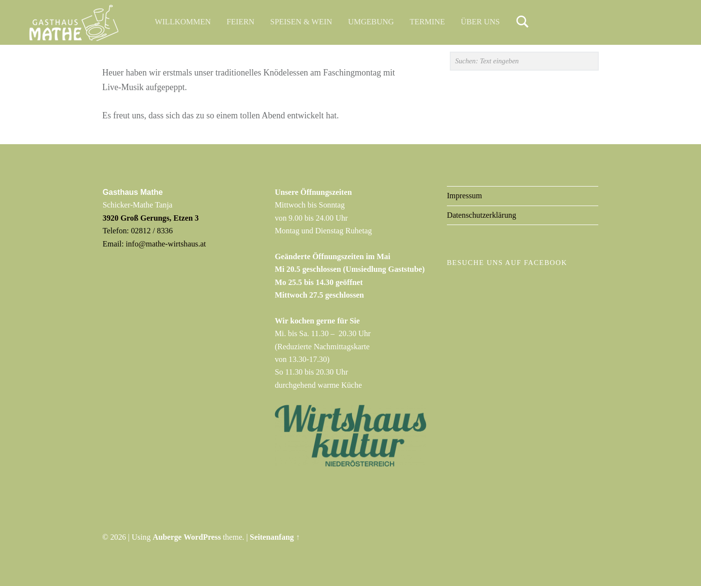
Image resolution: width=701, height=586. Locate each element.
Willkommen (183, 21)
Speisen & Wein (301, 21)
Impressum (464, 195)
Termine (427, 21)
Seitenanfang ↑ (275, 537)
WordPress (202, 537)
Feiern (241, 21)
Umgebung (371, 21)
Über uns (480, 21)
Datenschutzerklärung (482, 215)
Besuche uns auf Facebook (507, 262)
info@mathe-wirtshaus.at (166, 243)
